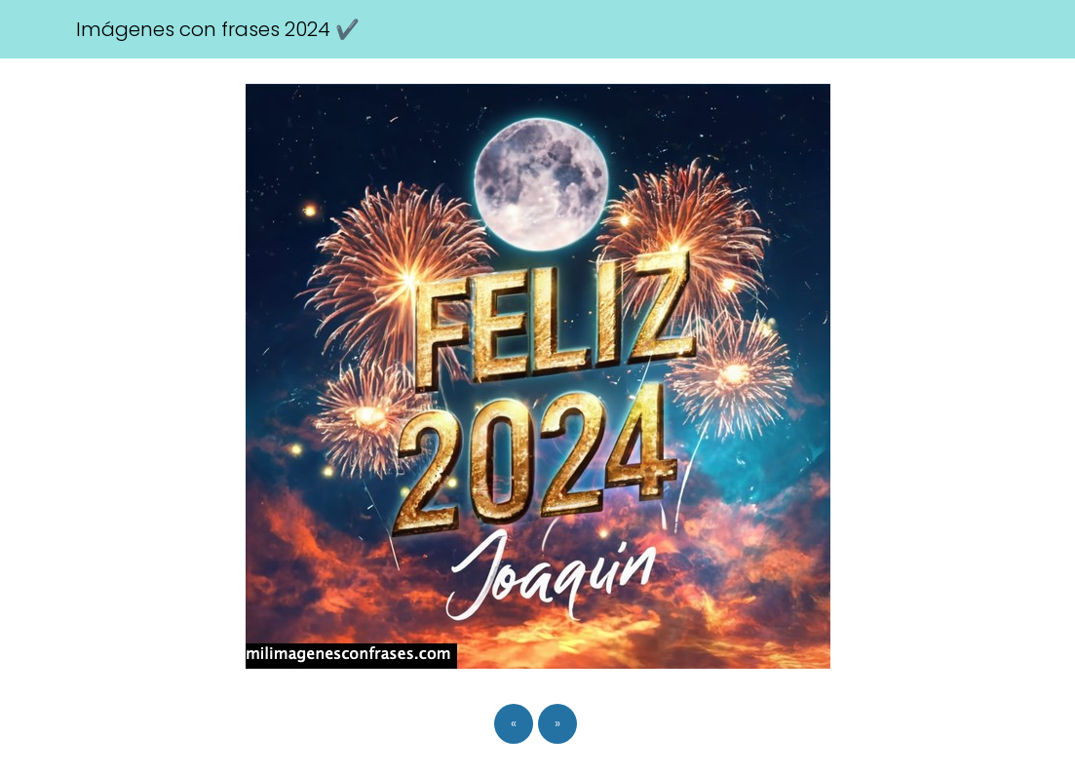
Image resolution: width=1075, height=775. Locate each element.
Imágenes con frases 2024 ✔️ (218, 29)
